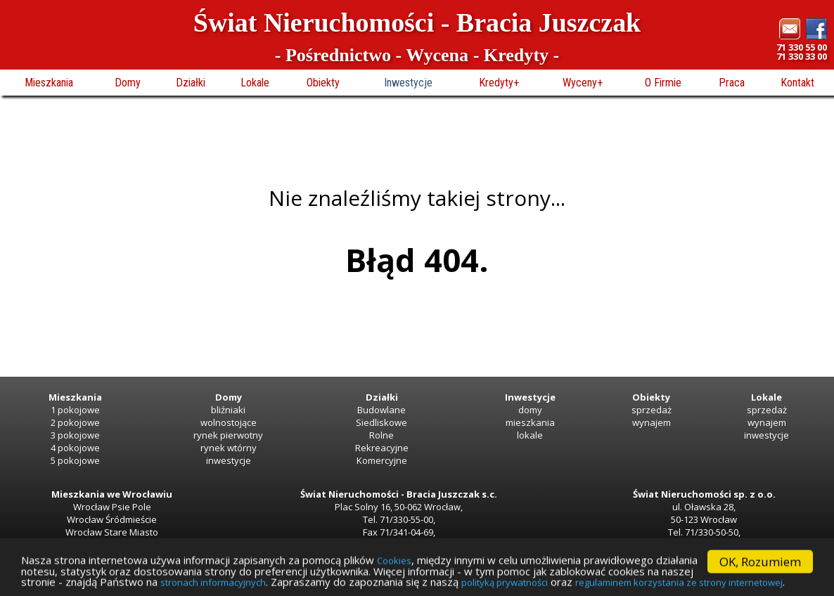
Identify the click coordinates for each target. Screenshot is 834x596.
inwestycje (228, 460)
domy (530, 409)
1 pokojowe (75, 409)
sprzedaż (651, 409)
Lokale (254, 82)
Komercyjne (382, 460)
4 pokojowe (75, 447)
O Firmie (663, 82)
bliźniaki (228, 409)
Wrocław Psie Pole (112, 506)
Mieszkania (49, 82)
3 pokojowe (75, 435)
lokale (530, 435)
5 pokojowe (75, 460)
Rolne (381, 435)
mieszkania (530, 422)
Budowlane (381, 409)
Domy (128, 82)
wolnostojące (228, 422)
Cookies (452, 556)
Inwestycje (408, 82)
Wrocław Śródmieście (112, 519)
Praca (732, 82)
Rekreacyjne (382, 447)
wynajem (651, 422)
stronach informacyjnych (458, 582)
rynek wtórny (228, 447)
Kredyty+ (499, 82)
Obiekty (323, 82)
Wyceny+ (583, 82)
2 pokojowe (75, 422)
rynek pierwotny (228, 435)
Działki (190, 82)
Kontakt (797, 82)
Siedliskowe (381, 422)
